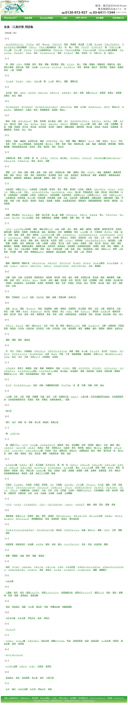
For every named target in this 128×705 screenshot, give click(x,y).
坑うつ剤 (31, 198)
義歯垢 (23, 141)
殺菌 (62, 215)
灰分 (55, 450)
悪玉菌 (81, 44)
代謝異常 (72, 308)
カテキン (107, 121)
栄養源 (102, 93)
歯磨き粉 (108, 448)
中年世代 (40, 328)
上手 (102, 237)
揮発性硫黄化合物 (19, 146)
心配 (38, 243)
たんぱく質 (105, 311)
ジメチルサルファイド (87, 235)
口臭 (105, 195)
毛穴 (60, 178)
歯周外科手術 (107, 229)
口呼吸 (27, 158)
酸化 (78, 217)
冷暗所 (40, 666)
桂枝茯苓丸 (41, 175)
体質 (32, 314)
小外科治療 (57, 249)
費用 (118, 467)
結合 (66, 175)
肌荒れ (40, 448)
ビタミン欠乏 (26, 467)
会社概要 (73, 698)
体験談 (63, 308)
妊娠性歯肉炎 (56, 399)
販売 (69, 453)
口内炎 (81, 189)
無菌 (8, 555)
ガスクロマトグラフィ (79, 121)
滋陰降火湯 (40, 246)
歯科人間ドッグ (46, 229)
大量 (12, 311)
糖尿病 (28, 368)
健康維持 (107, 172)
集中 (34, 237)
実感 (103, 246)
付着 (108, 490)
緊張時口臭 (79, 144)
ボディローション (63, 516)
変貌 (107, 504)
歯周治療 (8, 232)
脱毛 (91, 314)
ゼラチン (26, 280)
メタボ (60, 567)
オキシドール (66, 107)
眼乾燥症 (74, 124)
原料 (26, 175)
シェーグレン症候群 (22, 229)
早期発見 (16, 297)
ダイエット (31, 308)
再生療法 (16, 215)
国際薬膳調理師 (95, 200)
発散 (16, 453)
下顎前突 (98, 232)
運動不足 (74, 81)
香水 (59, 189)
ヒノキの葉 (68, 467)
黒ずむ (40, 161)
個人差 (78, 192)
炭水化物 (107, 314)
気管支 (32, 146)
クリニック (87, 158)
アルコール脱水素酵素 (107, 50)
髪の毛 (13, 124)
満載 (120, 530)
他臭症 (55, 311)
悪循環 (73, 44)
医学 (34, 64)
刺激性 (83, 243)
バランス (118, 448)
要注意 (39, 607)
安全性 (84, 53)
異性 (63, 64)
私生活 (106, 243)
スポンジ (47, 266)
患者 (94, 124)
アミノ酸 (8, 50)
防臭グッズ (20, 516)
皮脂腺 (71, 470)
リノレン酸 (20, 641)
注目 (46, 325)
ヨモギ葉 (21, 618)
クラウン (44, 158)
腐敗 (108, 484)
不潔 (56, 490)
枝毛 (14, 95)
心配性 (53, 243)
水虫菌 (30, 544)
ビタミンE (13, 467)
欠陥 (45, 172)
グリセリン (75, 158)
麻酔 (100, 530)
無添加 (41, 555)
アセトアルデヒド (112, 44)
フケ (52, 484)
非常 (111, 470)
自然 (60, 232)
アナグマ (85, 47)
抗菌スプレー (21, 189)
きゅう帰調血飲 (24, 144)
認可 (48, 396)
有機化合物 (55, 607)
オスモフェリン (95, 107)
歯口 (118, 445)
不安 (50, 490)
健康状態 (17, 178)
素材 (48, 297)
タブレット (85, 311)
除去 (48, 249)
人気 (82, 252)
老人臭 (35, 678)
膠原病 (115, 200)
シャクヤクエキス (107, 235)
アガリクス (57, 44)
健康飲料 (102, 175)
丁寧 (67, 354)
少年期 (116, 237)
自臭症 (119, 229)
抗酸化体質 (96, 198)
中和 (52, 325)
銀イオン (49, 144)
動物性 (117, 371)
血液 (38, 172)
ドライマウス (84, 368)
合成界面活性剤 (69, 200)
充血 (10, 249)
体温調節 (48, 308)
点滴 (47, 354)
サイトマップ (119, 698)
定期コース (98, 354)
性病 (64, 277)
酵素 (65, 189)
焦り (60, 47)
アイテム (30, 44)
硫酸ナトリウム (58, 641)
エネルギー (66, 93)
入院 (22, 396)
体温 (40, 308)
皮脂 (64, 470)
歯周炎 (89, 229)
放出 (38, 516)
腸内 (94, 328)
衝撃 (115, 249)
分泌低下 (36, 490)
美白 (77, 467)
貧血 (50, 470)
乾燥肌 (17, 127)
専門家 (93, 283)
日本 (16, 396)
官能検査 (114, 127)
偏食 (89, 504)
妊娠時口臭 (63, 396)
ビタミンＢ (85, 465)
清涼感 (95, 277)
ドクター (66, 368)
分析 (30, 493)
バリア (7, 450)
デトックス (94, 351)
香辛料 (52, 189)
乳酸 (28, 396)
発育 (47, 448)
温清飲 (55, 110)
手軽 (61, 354)
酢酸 (88, 217)
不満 (114, 484)
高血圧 (41, 200)
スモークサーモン (78, 266)
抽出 (28, 325)
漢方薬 (33, 127)
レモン (32, 666)
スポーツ (24, 266)
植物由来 (50, 252)
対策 (55, 314)
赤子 (38, 44)
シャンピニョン (14, 237)
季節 (39, 146)
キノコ (91, 141)
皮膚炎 (93, 470)
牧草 (44, 516)
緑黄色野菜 (78, 641)
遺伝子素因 (8, 67)
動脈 (42, 368)
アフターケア (97, 47)
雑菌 (72, 217)
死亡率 (98, 243)
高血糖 (49, 200)
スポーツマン (35, 266)
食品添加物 (61, 252)
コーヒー (111, 189)
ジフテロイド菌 (47, 235)
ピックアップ (40, 467)
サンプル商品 (27, 217)
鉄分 (14, 357)
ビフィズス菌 (87, 467)
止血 (57, 229)
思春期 (25, 232)
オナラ (107, 107)
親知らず (116, 107)
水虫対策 (98, 544)
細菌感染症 (46, 217)
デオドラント (40, 351)
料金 (69, 641)
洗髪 (120, 283)
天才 (20, 357)
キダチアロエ (52, 141)
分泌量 (59, 493)
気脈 (98, 141)
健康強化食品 (114, 175)
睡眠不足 (26, 263)
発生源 (37, 453)
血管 (51, 172)
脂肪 (119, 243)
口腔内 (33, 195)
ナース (9, 385)
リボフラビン (33, 641)
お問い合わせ (63, 698)
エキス (23, 93)
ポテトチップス (80, 516)
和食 (50, 689)
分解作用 (12, 493)
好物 (59, 198)
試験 (63, 229)
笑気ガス (64, 237)
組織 (54, 297)
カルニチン (53, 124)
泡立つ (111, 53)
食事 (10, 240)
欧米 (36, 110)
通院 (8, 340)
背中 (18, 280)
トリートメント (110, 368)
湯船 (24, 607)
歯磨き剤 (63, 450)
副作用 (115, 490)
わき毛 (33, 689)
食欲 (37, 240)
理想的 (116, 641)
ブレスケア (99, 487)
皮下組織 (39, 465)
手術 (56, 237)
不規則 (37, 484)
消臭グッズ (106, 249)
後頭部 (73, 189)
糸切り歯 (19, 67)
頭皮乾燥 (90, 371)
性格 (14, 277)
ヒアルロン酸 (11, 465)
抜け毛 (9, 411)
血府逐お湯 (85, 175)
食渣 (70, 252)
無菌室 (15, 555)
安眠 (59, 53)
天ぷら (54, 354)
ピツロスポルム (54, 467)
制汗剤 (78, 280)
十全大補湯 (25, 249)
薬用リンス (99, 592)
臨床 (87, 641)
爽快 (8, 297)
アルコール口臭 (89, 50)
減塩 (99, 172)
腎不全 (61, 243)
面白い (63, 110)
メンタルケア (69, 570)
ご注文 (54, 698)
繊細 (56, 280)
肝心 (24, 129)
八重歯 (9, 592)
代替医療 (82, 314)
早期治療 (62, 297)
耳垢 (90, 544)
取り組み (64, 371)
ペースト (17, 504)
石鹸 (119, 277)
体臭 (8, 308)
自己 (69, 229)
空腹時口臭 (10, 158)
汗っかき (98, 44)
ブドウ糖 (80, 484)
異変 (28, 67)
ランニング (10, 629)
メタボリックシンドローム (88, 567)
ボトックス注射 (96, 516)
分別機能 (68, 493)
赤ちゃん (46, 44)
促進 (32, 297)
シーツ (9, 229)
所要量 (35, 249)
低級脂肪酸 (76, 354)
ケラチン (91, 172)
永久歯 (9, 93)
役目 (22, 592)
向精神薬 (21, 198)
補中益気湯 (74, 519)
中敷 (48, 328)
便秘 (95, 504)
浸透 (76, 252)
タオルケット (36, 311)
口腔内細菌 (54, 195)
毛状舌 (73, 178)
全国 (50, 280)
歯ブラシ (98, 448)
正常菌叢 (93, 280)
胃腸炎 (92, 64)
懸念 (83, 172)
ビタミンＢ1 (97, 465)
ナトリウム (66, 385)
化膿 (115, 121)
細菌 (8, 215)
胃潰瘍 (27, 64)
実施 (16, 235)
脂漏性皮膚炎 (27, 246)
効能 (97, 192)
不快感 (28, 484)
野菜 (10, 595)
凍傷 (82, 371)
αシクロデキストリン (15, 44)
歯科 (35, 229)
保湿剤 (51, 516)
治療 (104, 325)
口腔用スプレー (94, 195)
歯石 (44, 232)
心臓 (120, 240)
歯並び (89, 448)
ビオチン (23, 465)
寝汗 (8, 422)
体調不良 (110, 308)
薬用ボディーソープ (83, 592)
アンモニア (68, 53)
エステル (32, 93)
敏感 (53, 473)
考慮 (12, 200)
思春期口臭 (35, 232)
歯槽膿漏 (68, 232)
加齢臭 (59, 127)
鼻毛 (74, 448)
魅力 (60, 544)
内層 (83, 385)
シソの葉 (84, 232)
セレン (35, 280)
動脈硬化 (50, 368)
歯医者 (60, 445)
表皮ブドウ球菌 (42, 473)
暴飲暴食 (9, 516)
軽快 (20, 172)
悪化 (77, 47)
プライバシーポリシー (98, 698)
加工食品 (52, 121)
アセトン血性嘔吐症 (47, 47)
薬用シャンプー (33, 592)
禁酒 (64, 144)
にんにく (74, 396)
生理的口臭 (85, 277)
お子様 (83, 107)
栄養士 (110, 93)
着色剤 (13, 328)
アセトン (33, 47)
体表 (48, 314)
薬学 (16, 592)
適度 (71, 351)
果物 (19, 158)
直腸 (84, 325)
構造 (117, 198)
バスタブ (31, 448)
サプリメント (71, 215)
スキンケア (52, 263)
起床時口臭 (33, 141)
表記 (22, 470)
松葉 (73, 249)
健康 (94, 175)
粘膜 (20, 422)
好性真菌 (51, 198)
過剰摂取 (80, 127)
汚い (62, 141)
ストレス (87, 263)
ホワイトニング (22, 519)
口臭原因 (33, 189)
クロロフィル (23, 161)
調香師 (101, 328)
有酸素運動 (67, 607)
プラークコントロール (25, 487)
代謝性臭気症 (70, 314)
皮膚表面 (102, 470)
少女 (90, 237)
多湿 (20, 314)
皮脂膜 (79, 470)
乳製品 (30, 399)
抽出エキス (36, 325)
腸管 (80, 328)
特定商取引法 (83, 698)
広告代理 (73, 198)
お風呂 (28, 110)
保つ (121, 314)
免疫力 (48, 570)
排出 (67, 445)
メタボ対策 (70, 567)
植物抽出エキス (37, 252)
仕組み (75, 243)
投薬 (58, 368)
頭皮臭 (99, 371)
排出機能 (75, 445)
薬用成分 (24, 595)
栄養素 (119, 93)
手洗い (19, 351)
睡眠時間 (16, 263)
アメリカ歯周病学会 (42, 50)
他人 (62, 311)
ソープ (25, 297)
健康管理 (117, 172)
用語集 (110, 698)
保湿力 (64, 519)
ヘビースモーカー (55, 504)
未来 (54, 544)
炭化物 (98, 314)
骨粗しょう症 (15, 192)
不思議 (63, 490)
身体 (22, 243)
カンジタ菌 (85, 124)
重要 (50, 237)
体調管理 (40, 314)
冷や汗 (110, 467)
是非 (71, 280)
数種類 (98, 266)
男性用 (95, 311)
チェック (19, 325)
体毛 (6, 311)
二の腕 (9, 396)
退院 (22, 308)
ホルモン (109, 516)
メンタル (57, 570)
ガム (26, 124)
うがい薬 (37, 81)
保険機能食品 (37, 519)
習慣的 (27, 237)
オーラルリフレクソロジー (46, 107)
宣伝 (86, 283)
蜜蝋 (106, 544)
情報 (20, 252)
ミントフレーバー (71, 544)
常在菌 (13, 252)
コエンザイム (99, 189)
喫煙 (68, 141)
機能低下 (82, 141)
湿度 (22, 235)
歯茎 (112, 445)
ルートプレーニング (14, 655)
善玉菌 (64, 280)
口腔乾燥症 (13, 195)
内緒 (41, 385)
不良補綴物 (99, 490)
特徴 (74, 368)
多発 (76, 311)
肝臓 (10, 127)
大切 (96, 308)
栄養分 (7, 95)
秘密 (103, 467)
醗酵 (45, 453)
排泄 (83, 445)
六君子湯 (50, 678)
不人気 (101, 484)
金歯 (88, 144)
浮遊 (120, 484)
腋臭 (20, 95)
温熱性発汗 (18, 110)
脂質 (113, 243)
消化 (79, 249)
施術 (102, 277)
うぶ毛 (51, 81)
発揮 (10, 453)
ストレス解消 (98, 263)
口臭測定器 (10, 198)
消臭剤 (73, 237)
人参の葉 (84, 396)
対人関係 (82, 308)
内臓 (90, 385)
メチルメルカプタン (16, 570)
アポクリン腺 (115, 47)
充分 (16, 249)
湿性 (58, 235)
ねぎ (14, 422)
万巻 (114, 530)
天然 (26, 357)
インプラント (69, 67)
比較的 (57, 470)
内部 (96, 385)
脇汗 (14, 689)
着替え (9, 141)
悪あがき (42, 689)
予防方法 (31, 618)
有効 (8, 607)
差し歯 (55, 215)
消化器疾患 (88, 249)
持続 (76, 232)
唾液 (18, 311)
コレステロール (58, 192)
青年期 (57, 277)
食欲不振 (45, 240)
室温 (116, 232)
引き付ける (50, 465)
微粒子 (118, 470)
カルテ (43, 124)
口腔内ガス (43, 195)
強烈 (54, 146)
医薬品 (112, 67)
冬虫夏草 (74, 371)
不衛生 (9, 484)
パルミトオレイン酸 (34, 450)
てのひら (113, 351)
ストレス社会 (112, 263)
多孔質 (13, 314)
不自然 (71, 490)
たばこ (69, 311)
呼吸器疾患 (88, 192)
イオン (19, 64)
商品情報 (35, 698)
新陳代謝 (30, 243)
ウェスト (19, 81)
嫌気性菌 (37, 178)
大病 (119, 308)
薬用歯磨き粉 (67, 592)
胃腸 (85, 64)
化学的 (51, 127)
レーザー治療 (11, 666)
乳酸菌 (35, 396)
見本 (83, 544)
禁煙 (57, 144)
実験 (10, 235)
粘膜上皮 (54, 422)
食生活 (23, 240)
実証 (109, 246)
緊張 (70, 144)
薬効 (114, 592)
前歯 (83, 530)
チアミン (9, 325)
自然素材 (71, 246)
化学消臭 (42, 127)
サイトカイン (27, 215)
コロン (70, 192)
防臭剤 (30, 516)
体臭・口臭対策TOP (11, 698)
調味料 (110, 328)
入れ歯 (35, 67)
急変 (8, 144)
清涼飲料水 (18, 283)
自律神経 (79, 240)
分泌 (36, 493)
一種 (12, 70)
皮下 (31, 465)
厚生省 (104, 192)
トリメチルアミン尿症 (27, 371)
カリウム (34, 124)
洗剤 (108, 283)
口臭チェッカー (115, 195)
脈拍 (47, 544)
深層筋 (15, 243)
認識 (67, 399)
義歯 (16, 141)
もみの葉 (9, 581)
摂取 (6, 280)
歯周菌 (97, 229)
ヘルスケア (80, 504)
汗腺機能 (114, 124)
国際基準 (82, 200)
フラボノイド (56, 487)
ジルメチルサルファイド (95, 240)
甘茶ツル (98, 53)
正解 (8, 277)
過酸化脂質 (69, 127)
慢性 (8, 533)
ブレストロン (111, 487)
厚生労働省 (114, 192)
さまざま (93, 215)
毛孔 (66, 178)
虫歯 (22, 555)
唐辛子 (20, 368)
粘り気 (37, 422)
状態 (26, 252)
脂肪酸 (17, 246)
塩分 (75, 93)
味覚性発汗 (20, 544)
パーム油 (34, 445)
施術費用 (110, 277)
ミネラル (39, 544)
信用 (68, 243)
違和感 (86, 67)
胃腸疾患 (101, 64)
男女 (115, 314)
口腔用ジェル (79, 195)
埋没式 (59, 530)
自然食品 (61, 246)
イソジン (71, 64)
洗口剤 (43, 280)
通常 (20, 340)
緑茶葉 (21, 644)
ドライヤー (97, 368)
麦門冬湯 (107, 450)
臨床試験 (95, 641)
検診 (12, 175)
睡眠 (8, 263)
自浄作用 (51, 246)
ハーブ (25, 445)
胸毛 (28, 555)
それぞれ (40, 297)
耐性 (90, 308)
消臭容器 (82, 237)
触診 (16, 240)
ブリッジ (68, 487)
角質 (36, 121)
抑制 (46, 607)
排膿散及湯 (84, 450)
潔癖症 (76, 172)
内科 (35, 385)
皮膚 (86, 470)
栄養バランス (91, 93)
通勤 (14, 340)
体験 (56, 308)
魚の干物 (45, 215)
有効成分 (16, 607)
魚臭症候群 (38, 144)
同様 (21, 374)
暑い (71, 47)
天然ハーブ (35, 357)
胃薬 (40, 64)
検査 (6, 175)
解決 (8, 121)
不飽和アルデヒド (84, 490)
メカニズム (26, 567)
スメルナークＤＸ (61, 266)
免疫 (41, 570)
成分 (70, 277)
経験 (26, 172)
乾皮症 (105, 127)
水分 (91, 266)
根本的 (107, 200)
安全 (36, 53)
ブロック (14, 490)
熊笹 (33, 161)
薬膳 (16, 595)
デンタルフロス (36, 354)
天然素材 (46, 357)
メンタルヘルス (84, 570)
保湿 (47, 519)
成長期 (49, 277)
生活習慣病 (30, 283)
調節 (62, 325)
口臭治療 (43, 189)
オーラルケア (27, 107)
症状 (96, 237)
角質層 (43, 121)
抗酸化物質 (108, 198)
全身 (14, 286)
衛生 (16, 93)
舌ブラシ (108, 232)
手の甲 (104, 351)
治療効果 (112, 325)
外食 (14, 121)
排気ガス (73, 450)
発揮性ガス (56, 448)
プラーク (9, 487)
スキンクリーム (38, 263)
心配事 (45, 243)
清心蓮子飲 (118, 280)
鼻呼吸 (81, 448)
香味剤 (33, 200)
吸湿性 (46, 146)
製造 (57, 283)
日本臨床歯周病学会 (16, 399)
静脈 (76, 277)
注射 (64, 328)
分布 (44, 490)
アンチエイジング (47, 53)
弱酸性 (116, 246)
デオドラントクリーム (57, 351)
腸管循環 (72, 328)
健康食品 (27, 178)
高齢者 (89, 189)
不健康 (59, 484)
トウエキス (10, 368)
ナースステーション (22, 385)
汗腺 (106, 124)
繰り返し (64, 158)
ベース (9, 504)
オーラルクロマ (12, 107)
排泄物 (91, 445)
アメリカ (27, 50)
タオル (25, 311)
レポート (23, 666)
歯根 (82, 229)
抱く (79, 64)
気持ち (105, 141)
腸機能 (87, 328)
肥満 (97, 467)
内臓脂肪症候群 (52, 385)
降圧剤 (25, 200)
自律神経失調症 (84, 246)
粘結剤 (46, 422)
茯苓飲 (45, 484)
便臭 (113, 504)
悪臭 (66, 44)
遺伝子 (94, 67)
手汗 (12, 351)
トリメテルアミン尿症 (48, 371)
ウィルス (9, 81)
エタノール (43, 93)
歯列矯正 (112, 240)
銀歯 (94, 144)
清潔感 (108, 280)
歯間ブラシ (15, 445)
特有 (43, 374)
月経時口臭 (60, 172)
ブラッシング (43, 487)
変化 (101, 504)
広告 (65, 198)
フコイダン (69, 484)
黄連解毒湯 (44, 110)
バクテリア (8, 448)
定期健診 (28, 351)
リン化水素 (106, 641)
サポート (83, 215)
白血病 (66, 448)
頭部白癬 (108, 371)
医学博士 (103, 67)
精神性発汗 (39, 277)
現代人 (19, 175)
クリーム (54, 158)
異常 (79, 67)
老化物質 (26, 678)
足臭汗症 (72, 297)
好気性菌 (41, 198)
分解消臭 (22, 493)
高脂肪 (57, 200)
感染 (100, 124)
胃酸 (47, 64)
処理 (61, 240)
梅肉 (99, 450)
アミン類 (17, 50)
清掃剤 (9, 283)
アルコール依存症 (72, 50)
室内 (28, 235)
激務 (32, 172)
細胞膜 (64, 217)
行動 (18, 200)
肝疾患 (17, 129)
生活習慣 (28, 277)
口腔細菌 (24, 195)
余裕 (39, 618)
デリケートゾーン (19, 354)
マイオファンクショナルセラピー (20, 530)
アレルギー (18, 53)
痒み (30, 129)
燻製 (8, 172)
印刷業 (19, 70)
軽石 (60, 175)
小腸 (66, 249)
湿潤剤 (96, 246)
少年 (109, 237)
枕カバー (91, 530)
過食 (60, 121)
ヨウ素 (31, 607)
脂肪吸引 (8, 246)
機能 (74, 141)
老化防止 (9, 678)
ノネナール (15, 433)
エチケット (54, 93)
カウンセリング (24, 121)
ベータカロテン (30, 504)
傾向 (32, 175)
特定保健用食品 (32, 374)
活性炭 (97, 127)
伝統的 (55, 357)
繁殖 (63, 453)
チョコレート (94, 325)
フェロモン (18, 484)
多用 (26, 314)
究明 (14, 144)
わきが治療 (23, 689)
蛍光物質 (52, 175)
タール (15, 308)
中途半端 (30, 328)
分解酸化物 (25, 490)
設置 (12, 280)
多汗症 (47, 311)
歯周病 (17, 232)
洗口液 (101, 283)
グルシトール (9, 161)
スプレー (14, 266)
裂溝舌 (48, 666)
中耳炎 (21, 328)
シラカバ (69, 240)
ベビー (42, 504)
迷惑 (8, 567)
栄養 (82, 93)
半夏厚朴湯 (53, 453)
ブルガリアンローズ (83, 487)
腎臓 (8, 243)
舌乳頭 (79, 283)
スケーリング (65, 263)
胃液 (12, 64)
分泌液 (43, 493)
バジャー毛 (20, 448)
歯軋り (99, 445)
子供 (27, 192)
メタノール (38, 567)
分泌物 (51, 493)
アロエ (28, 53)
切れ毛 (61, 146)
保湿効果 (55, 519)
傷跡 (42, 141)
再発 (38, 217)
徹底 (77, 351)
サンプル (16, 217)
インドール (44, 67)
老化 (18, 678)
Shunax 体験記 (45, 698)
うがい (28, 81)
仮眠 (20, 124)
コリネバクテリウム (40, 192)
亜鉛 (77, 53)
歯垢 (75, 229)
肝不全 (25, 127)
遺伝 (119, 64)
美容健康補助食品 (11, 473)
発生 (30, 453)
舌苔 (64, 283)
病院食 (15, 470)
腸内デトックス (73, 325)
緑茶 (14, 644)
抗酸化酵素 (84, 198)
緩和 (6, 314)
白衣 (106, 445)
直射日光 (118, 328)
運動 (66, 81)
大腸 (102, 308)
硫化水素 (45, 641)
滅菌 (95, 570)
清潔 (101, 280)
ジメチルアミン (69, 235)
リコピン (9, 641)
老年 (42, 678)
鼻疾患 (24, 473)
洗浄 (114, 283)
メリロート (32, 570)
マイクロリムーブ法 (45, 530)
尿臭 (38, 399)
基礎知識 (102, 144)
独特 (49, 374)
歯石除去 (52, 232)
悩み (102, 385)
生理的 (40, 283)
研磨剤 (47, 178)
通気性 (27, 340)
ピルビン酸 (41, 470)
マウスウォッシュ (71, 530)
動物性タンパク (10, 374)
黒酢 (47, 161)
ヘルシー (69, 504)
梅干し (59, 81)
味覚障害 (9, 544)
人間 (55, 396)
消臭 (97, 249)
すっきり (77, 263)
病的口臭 (30, 470)
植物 (30, 240)
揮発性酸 (112, 144)
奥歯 (76, 107)
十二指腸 (42, 237)
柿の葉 (89, 127)
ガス (66, 121)
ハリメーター (17, 450)
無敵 (34, 555)
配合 (93, 450)
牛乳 (120, 141)
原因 (54, 178)
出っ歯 (84, 351)
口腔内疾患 (66, 195)
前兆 (8, 286)
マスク (107, 530)
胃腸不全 (111, 64)
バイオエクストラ (47, 445)
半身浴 (48, 450)
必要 (31, 473)
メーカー (16, 567)
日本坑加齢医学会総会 (100, 396)
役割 (108, 592)
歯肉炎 (36, 235)
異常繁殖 (54, 64)
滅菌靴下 (103, 570)
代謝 (61, 314)
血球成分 (74, 175)
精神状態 (49, 283)
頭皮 (36, 368)
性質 (85, 280)
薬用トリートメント (50, 592)
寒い (102, 215)
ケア (14, 172)
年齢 (30, 422)
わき (8, 689)
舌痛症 (71, 283)
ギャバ (113, 141)
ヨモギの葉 (10, 618)
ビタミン (74, 465)
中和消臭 (56, 328)
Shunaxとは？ (25, 698)
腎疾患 (89, 252)
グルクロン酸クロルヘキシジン (107, 158)
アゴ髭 (89, 44)
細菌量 (56, 217)
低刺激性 (87, 354)
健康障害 (8, 178)
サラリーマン (111, 215)
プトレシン (90, 484)
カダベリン (96, 121)
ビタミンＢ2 (110, 465)
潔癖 (69, 172)
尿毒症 (45, 399)
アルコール (58, 50)
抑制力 (46, 618)
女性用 (54, 240)
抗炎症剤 (9, 189)
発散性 (23, 453)
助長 (42, 249)
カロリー (64, 124)
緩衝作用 (116, 311)
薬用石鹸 (34, 595)
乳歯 (42, 396)
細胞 (38, 215)
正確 (20, 277)
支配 (91, 243)
